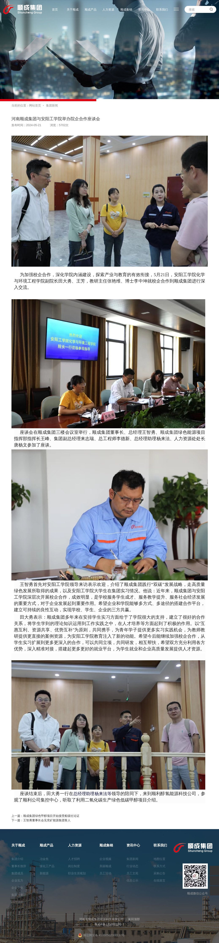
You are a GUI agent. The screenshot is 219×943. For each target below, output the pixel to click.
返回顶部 (134, 919)
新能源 (44, 873)
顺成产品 (91, 9)
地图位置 (159, 859)
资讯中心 (144, 9)
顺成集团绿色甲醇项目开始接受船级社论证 (51, 815)
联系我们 (162, 9)
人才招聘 (74, 859)
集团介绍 (17, 859)
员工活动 (105, 873)
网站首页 (35, 105)
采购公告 (159, 873)
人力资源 (108, 9)
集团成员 (17, 873)
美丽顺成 (105, 866)
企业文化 (17, 887)
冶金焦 (44, 859)
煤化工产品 (47, 866)
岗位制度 (74, 866)
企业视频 (105, 859)
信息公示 (132, 880)
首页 (55, 9)
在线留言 (159, 880)
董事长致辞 (18, 866)
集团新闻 (52, 105)
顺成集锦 (126, 9)
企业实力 (17, 880)
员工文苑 (132, 873)
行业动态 (132, 866)
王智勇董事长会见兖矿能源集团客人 (47, 820)
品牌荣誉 (17, 902)
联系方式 (159, 866)
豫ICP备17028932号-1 (109, 924)
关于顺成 (73, 9)
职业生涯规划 (77, 873)
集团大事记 (18, 895)
